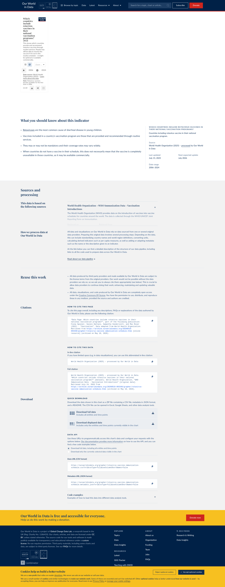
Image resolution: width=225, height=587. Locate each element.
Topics (117, 541)
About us (149, 541)
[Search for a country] (181, 24)
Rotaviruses (29, 130)
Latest (92, 5)
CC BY (51, 109)
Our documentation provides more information (102, 446)
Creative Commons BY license (92, 295)
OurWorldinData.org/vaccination (35, 109)
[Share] (129, 107)
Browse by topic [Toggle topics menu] (69, 5)
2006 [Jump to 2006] (32, 98)
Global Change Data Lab (61, 537)
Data (84, 5)
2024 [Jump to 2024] (152, 98)
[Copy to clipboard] (149, 321)
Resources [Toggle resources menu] (104, 5)
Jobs (147, 560)
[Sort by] (178, 31)
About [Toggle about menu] (117, 5)
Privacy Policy (98, 581)
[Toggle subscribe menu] (180, 5)
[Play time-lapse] (25, 97)
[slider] (145, 98)
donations (58, 576)
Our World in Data (28, 5)
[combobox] (149, 5)
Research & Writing (185, 541)
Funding (148, 550)
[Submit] (167, 5)
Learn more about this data (74, 103)
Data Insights (120, 550)
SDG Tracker (119, 566)
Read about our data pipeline (81, 259)
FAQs (65, 552)
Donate (196, 5)
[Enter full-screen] (146, 107)
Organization (151, 546)
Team (147, 555)
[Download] (115, 107)
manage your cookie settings (118, 581)
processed (185, 146)
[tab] (29, 36)
